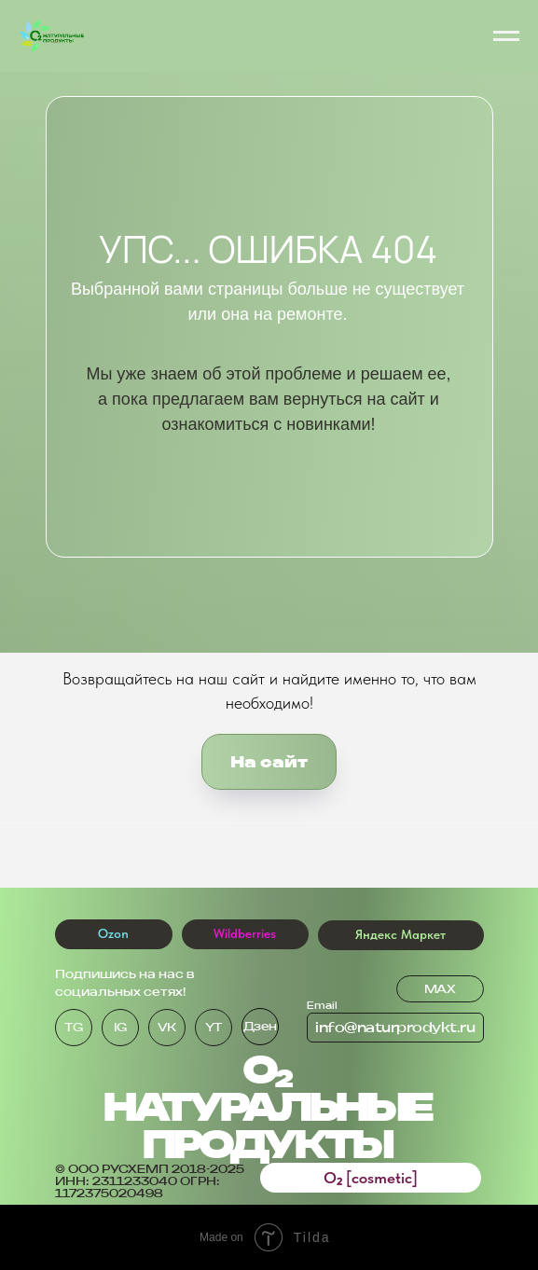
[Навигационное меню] (506, 36)
